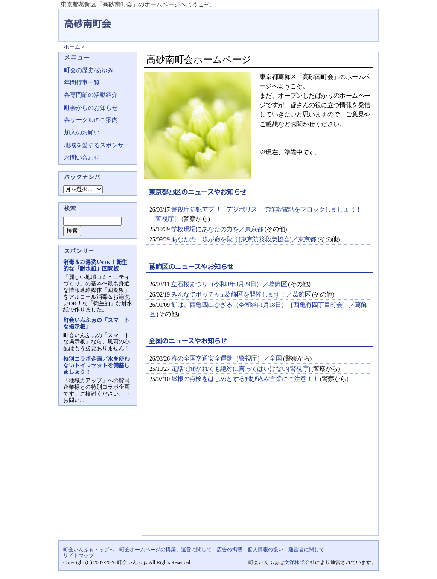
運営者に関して (306, 549)
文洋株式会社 (299, 562)
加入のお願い (82, 132)
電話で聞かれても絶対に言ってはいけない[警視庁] (240, 368)
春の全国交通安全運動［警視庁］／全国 (226, 358)
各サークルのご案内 (91, 120)
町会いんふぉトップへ (88, 549)
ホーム (72, 47)
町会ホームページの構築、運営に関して (165, 549)
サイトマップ (78, 555)
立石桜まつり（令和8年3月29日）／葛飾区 (229, 284)
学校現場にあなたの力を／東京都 (217, 229)
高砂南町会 (87, 24)
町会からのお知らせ (91, 108)
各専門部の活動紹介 (91, 95)
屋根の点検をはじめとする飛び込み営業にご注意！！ (245, 378)
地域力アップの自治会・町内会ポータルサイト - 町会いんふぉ (346, 19)
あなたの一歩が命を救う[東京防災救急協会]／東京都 (243, 239)
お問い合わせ (82, 157)
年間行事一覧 (82, 82)
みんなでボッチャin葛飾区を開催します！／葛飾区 (241, 294)
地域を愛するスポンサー (97, 145)
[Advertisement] (258, 467)
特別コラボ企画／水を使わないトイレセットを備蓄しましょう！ (96, 365)
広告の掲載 (229, 549)
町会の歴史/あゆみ (89, 70)
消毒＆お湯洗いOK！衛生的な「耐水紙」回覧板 (95, 265)
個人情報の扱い (265, 549)
